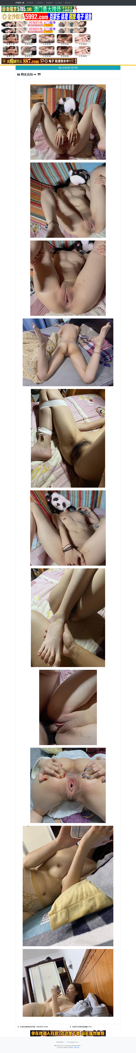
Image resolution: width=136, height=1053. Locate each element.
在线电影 (49, 3)
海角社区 (68, 3)
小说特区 (40, 3)
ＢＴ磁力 (58, 3)
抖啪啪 (18, 3)
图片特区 (30, 3)
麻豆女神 (76, 1047)
